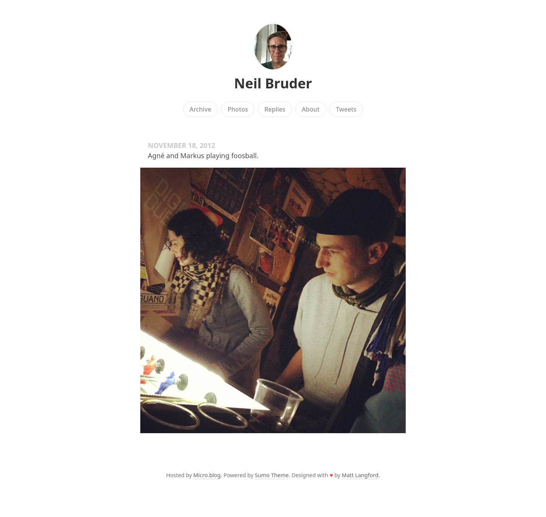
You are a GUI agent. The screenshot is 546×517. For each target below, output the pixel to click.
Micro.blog (207, 475)
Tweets (346, 109)
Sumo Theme (272, 475)
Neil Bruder (273, 83)
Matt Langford (360, 475)
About (311, 109)
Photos (238, 109)
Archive (200, 109)
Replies (274, 109)
